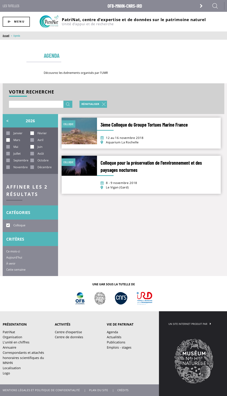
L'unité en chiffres (16, 342)
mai (15, 147)
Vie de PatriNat (120, 324)
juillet (17, 153)
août (41, 153)
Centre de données (69, 337)
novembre (20, 167)
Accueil (6, 35)
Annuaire (9, 347)
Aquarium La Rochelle (122, 142)
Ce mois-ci (13, 251)
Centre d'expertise (68, 332)
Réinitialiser (90, 104)
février (42, 133)
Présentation (15, 324)
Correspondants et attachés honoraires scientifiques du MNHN (23, 357)
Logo (6, 373)
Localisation (12, 368)
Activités (62, 324)
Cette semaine (16, 269)
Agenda (112, 332)
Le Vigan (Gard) (117, 187)
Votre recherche (31, 92)
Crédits (123, 390)
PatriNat (9, 332)
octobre (43, 160)
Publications (116, 342)
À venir (11, 263)
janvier (18, 133)
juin (40, 147)
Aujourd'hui (14, 257)
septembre (20, 160)
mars (16, 140)
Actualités (114, 337)
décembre (45, 167)
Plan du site (98, 390)
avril (40, 140)
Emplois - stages (119, 347)
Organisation (12, 337)
